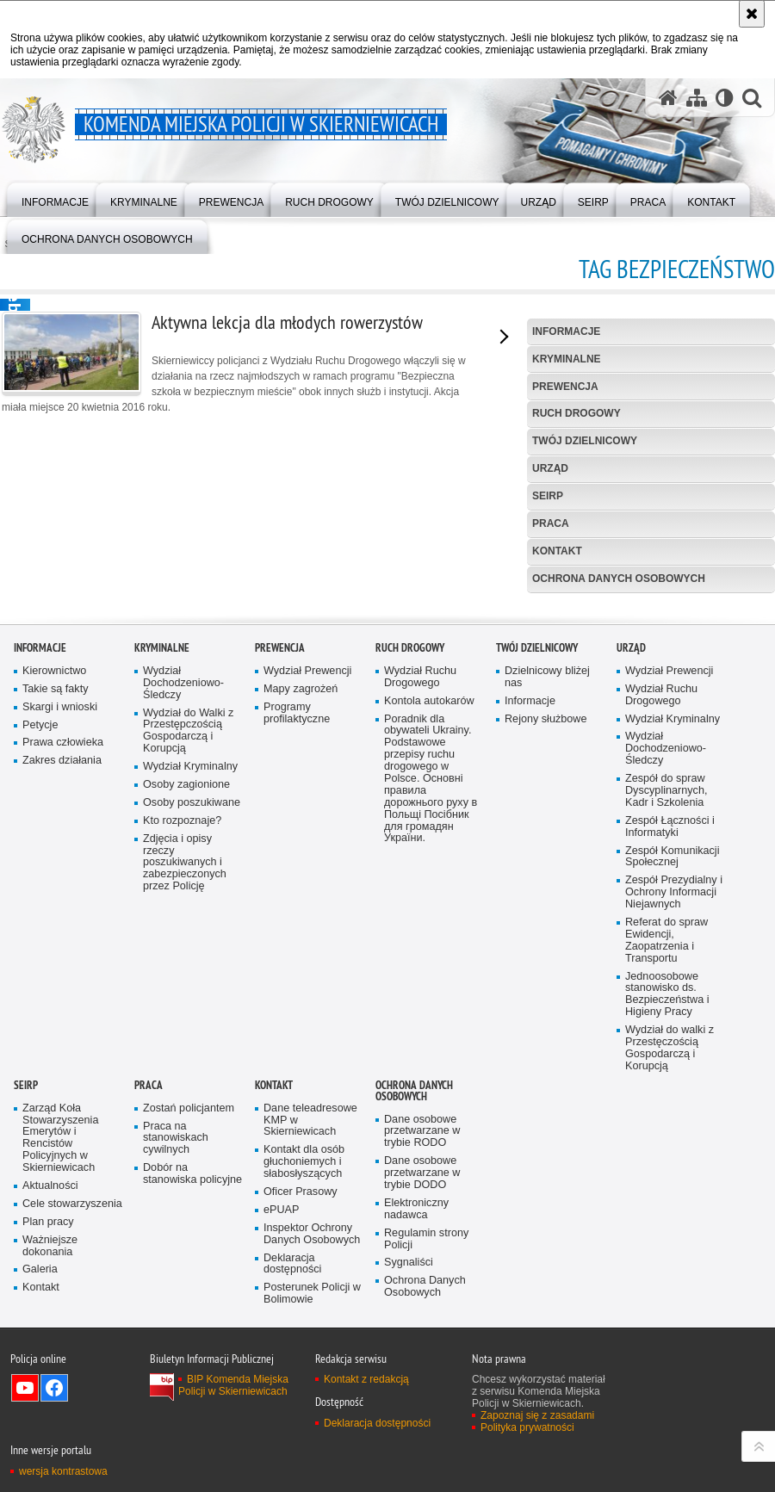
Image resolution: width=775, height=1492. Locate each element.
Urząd (550, 468)
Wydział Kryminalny (190, 1058)
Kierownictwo (54, 963)
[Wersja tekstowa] (725, 97)
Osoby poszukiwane (191, 1094)
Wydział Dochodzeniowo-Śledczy (183, 975)
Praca (550, 523)
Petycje (40, 1017)
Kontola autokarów (429, 993)
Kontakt (557, 551)
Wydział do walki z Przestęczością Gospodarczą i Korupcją (669, 1340)
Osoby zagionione (186, 1076)
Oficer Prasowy (301, 1483)
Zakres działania (62, 1052)
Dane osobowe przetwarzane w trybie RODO (422, 1423)
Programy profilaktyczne (297, 1005)
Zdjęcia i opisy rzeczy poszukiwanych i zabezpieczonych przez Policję (184, 1155)
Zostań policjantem (188, 1400)
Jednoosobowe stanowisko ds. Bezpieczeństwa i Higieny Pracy (667, 1286)
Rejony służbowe (545, 1011)
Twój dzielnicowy (584, 441)
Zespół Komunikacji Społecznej (672, 1149)
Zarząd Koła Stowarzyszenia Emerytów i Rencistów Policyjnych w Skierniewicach (60, 1430)
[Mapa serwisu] (696, 97)
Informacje (566, 331)
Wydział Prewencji (307, 963)
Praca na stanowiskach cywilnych (175, 1430)
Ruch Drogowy (576, 413)
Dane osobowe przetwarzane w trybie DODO (422, 1465)
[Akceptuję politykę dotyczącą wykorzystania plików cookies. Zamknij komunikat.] (752, 14)
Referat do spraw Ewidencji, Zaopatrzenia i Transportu (666, 1232)
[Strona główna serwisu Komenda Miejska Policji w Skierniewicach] (668, 97)
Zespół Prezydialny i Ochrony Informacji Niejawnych (673, 1184)
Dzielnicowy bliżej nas (547, 969)
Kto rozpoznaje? (182, 1112)
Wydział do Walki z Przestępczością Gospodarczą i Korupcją (188, 1023)
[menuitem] (55, 198)
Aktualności (50, 1477)
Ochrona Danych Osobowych (618, 579)
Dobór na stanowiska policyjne (192, 1465)
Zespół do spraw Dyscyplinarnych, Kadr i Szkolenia (666, 1082)
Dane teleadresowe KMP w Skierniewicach (310, 1412)
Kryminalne (566, 359)
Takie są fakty (55, 981)
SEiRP (547, 496)
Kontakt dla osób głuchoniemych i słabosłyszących (304, 1453)
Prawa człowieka (62, 1034)
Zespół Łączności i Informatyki (670, 1118)
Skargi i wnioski (59, 999)
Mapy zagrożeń (301, 981)
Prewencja (565, 387)
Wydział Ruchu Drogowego (420, 969)
